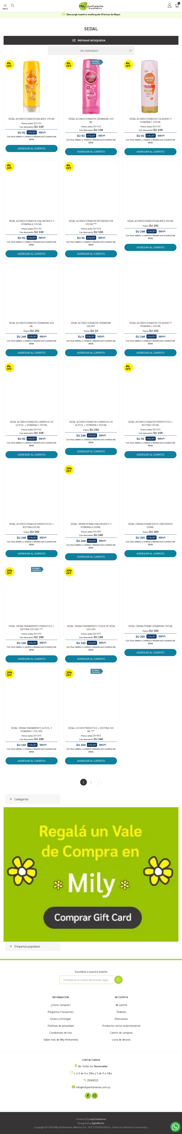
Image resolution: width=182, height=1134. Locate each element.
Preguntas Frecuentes (61, 1011)
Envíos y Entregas (60, 1018)
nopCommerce (98, 1119)
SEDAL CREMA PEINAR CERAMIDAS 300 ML (150, 625)
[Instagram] (94, 1095)
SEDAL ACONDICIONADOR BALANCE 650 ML (150, 220)
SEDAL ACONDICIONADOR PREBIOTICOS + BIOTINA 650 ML (31, 525)
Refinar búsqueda (92, 40)
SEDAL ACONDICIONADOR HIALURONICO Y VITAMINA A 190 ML (31, 222)
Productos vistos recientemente (121, 1025)
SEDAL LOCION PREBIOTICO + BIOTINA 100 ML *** (91, 729)
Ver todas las (92, 1066)
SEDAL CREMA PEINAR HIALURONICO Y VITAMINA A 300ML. (91, 525)
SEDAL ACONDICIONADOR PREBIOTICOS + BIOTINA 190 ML (150, 423)
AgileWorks (98, 1123)
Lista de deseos (121, 1039)
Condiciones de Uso (60, 1032)
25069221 (92, 1080)
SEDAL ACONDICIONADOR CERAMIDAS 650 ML (31, 324)
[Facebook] (87, 1095)
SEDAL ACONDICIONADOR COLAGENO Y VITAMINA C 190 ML (150, 120)
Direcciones (121, 1018)
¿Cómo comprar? (61, 1004)
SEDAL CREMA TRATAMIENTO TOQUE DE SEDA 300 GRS (91, 627)
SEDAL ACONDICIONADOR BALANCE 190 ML (31, 118)
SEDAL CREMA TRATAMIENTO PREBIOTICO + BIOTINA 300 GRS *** (32, 627)
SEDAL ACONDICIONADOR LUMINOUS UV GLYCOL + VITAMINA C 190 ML (31, 423)
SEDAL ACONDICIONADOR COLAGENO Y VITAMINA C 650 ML (150, 324)
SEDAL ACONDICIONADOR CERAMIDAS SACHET (91, 324)
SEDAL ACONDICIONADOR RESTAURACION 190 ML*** (91, 222)
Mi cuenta (121, 1004)
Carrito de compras (121, 1032)
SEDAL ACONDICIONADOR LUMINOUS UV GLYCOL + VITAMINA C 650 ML (91, 423)
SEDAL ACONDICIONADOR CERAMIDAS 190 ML (91, 120)
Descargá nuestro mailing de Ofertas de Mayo (93, 14)
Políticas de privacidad (61, 1025)
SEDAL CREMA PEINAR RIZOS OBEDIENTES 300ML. (150, 525)
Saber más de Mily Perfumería (61, 1039)
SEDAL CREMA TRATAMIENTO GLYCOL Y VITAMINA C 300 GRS (31, 729)
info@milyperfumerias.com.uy (93, 1087)
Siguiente (98, 782)
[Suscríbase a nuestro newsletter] (87, 980)
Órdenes (121, 1011)
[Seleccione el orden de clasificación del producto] (91, 50)
